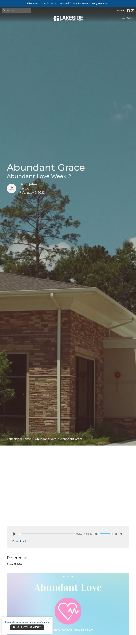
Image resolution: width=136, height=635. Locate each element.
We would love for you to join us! (68, 3)
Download (19, 541)
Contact (119, 10)
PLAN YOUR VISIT (27, 627)
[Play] (14, 534)
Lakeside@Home (19, 439)
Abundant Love (45, 439)
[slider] (47, 534)
